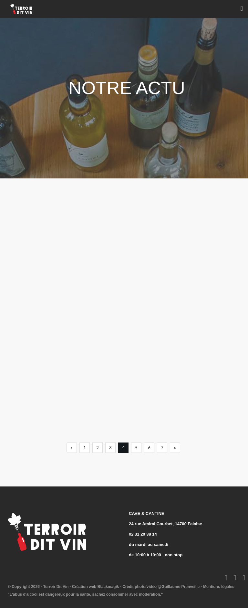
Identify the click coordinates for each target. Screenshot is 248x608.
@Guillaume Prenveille (179, 586)
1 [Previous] (84, 447)
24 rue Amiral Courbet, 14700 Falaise (165, 523)
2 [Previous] (97, 447)
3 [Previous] (110, 447)
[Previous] (72, 448)
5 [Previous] (136, 447)
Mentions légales (218, 586)
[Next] (175, 448)
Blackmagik (108, 586)
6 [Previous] (149, 447)
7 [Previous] (162, 447)
